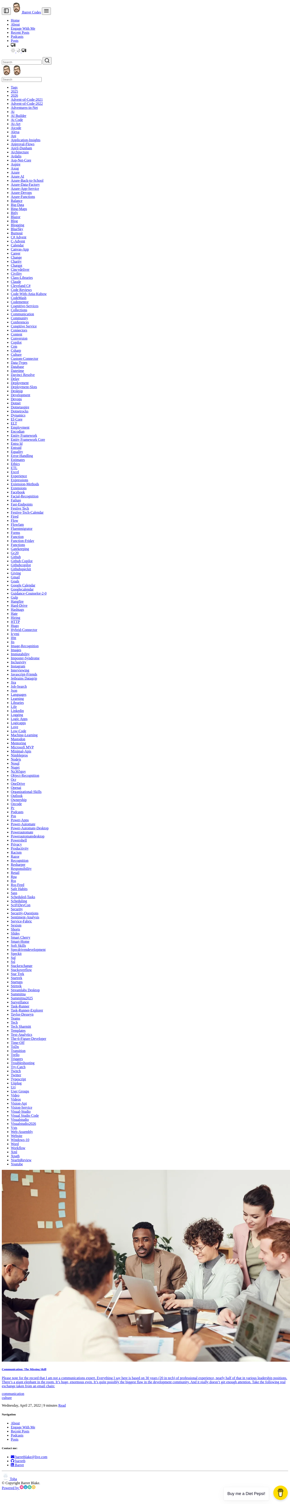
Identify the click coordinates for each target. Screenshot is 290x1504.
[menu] (46, 11)
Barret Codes (26, 12)
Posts (14, 41)
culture (7, 1398)
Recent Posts (20, 32)
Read (62, 1405)
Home (15, 20)
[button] (13, 46)
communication (13, 1394)
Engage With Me (23, 28)
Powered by (18, 1488)
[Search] (22, 62)
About (15, 24)
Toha (9, 1479)
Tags (14, 87)
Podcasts (17, 36)
